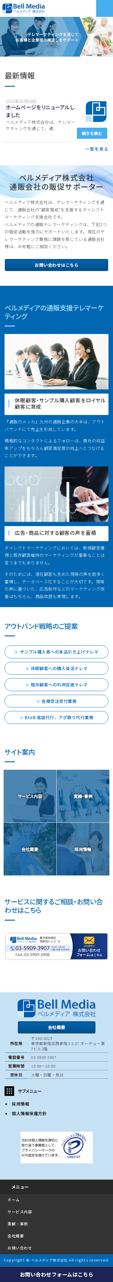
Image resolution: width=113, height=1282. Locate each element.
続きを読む (92, 133)
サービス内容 (20, 1212)
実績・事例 (18, 1224)
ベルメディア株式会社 (49, 1260)
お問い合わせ (20, 1248)
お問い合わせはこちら (56, 265)
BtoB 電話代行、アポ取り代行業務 (59, 717)
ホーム (14, 1199)
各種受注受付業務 (59, 701)
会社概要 (56, 1027)
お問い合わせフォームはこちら (56, 1274)
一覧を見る (96, 149)
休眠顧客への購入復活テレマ (59, 668)
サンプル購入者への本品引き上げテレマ (59, 652)
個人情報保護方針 (29, 1113)
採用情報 (20, 1104)
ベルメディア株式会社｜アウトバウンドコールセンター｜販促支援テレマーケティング (46, 8)
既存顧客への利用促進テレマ (59, 685)
